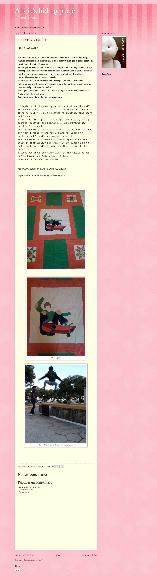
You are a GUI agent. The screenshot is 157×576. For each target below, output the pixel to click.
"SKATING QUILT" (33, 40)
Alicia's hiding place (45, 11)
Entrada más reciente (25, 555)
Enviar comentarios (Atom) (33, 560)
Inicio (58, 555)
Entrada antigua (89, 555)
